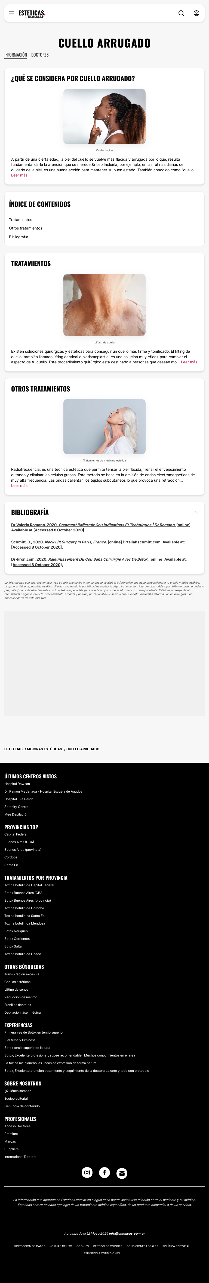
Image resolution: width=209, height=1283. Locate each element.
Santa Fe (11, 865)
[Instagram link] (87, 1174)
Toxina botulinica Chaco (22, 954)
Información (15, 54)
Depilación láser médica (22, 1012)
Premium (11, 1134)
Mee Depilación (16, 814)
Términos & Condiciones (102, 1253)
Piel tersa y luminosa (20, 1040)
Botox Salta (13, 946)
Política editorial (176, 1246)
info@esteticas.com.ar (127, 1233)
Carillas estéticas (17, 982)
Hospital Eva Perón (18, 799)
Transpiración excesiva (21, 974)
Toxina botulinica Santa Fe (24, 916)
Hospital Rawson (17, 784)
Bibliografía (18, 236)
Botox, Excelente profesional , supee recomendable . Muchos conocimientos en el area (69, 1055)
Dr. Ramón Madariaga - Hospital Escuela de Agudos (43, 791)
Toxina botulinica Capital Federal (29, 885)
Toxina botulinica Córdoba (24, 908)
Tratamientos (20, 219)
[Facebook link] (104, 1174)
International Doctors (20, 1157)
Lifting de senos (16, 989)
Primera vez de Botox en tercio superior (34, 1032)
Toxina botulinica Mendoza (24, 923)
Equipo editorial (16, 1098)
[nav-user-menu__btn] (196, 13)
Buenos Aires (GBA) (19, 842)
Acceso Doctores (17, 1126)
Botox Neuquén (16, 931)
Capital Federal (15, 834)
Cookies (82, 1246)
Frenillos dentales (17, 1005)
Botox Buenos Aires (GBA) (24, 893)
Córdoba (10, 857)
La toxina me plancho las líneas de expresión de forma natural (50, 1063)
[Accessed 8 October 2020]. (59, 530)
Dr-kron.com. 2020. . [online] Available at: (99, 559)
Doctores (40, 54)
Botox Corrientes (17, 939)
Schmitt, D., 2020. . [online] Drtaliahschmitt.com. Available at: (98, 542)
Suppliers (11, 1149)
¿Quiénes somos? (17, 1091)
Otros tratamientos (25, 228)
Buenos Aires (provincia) (22, 850)
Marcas (10, 1141)
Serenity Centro (16, 807)
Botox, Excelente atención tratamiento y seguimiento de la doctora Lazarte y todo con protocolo (76, 1071)
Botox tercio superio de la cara (27, 1048)
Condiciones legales (142, 1246)
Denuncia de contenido (22, 1106)
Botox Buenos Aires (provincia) (27, 900)
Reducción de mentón (21, 997)
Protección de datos (29, 1246)
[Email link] (121, 1173)
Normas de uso (61, 1246)
